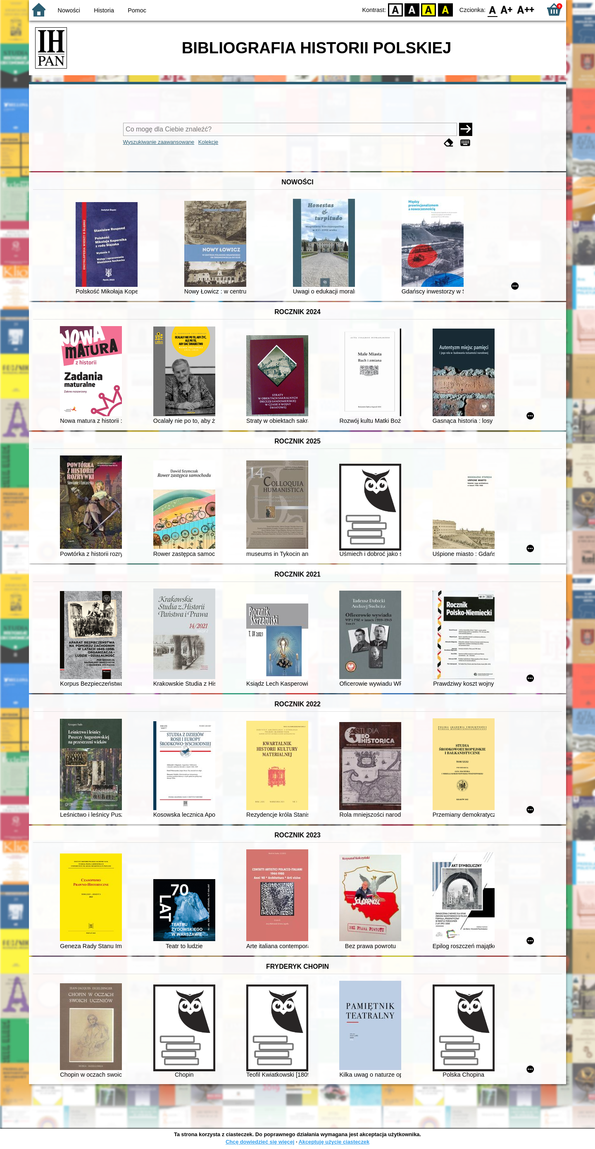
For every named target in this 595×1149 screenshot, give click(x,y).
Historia (104, 10)
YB (428, 9)
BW (412, 9)
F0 (492, 9)
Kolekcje (208, 142)
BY (445, 9)
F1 (507, 9)
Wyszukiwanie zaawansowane (159, 142)
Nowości (69, 10)
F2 (526, 9)
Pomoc (137, 10)
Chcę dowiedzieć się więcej (260, 1142)
